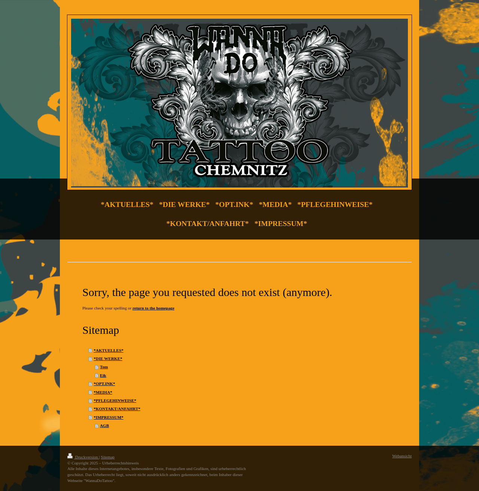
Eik (103, 375)
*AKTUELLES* (108, 350)
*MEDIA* (103, 392)
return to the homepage (153, 308)
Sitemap (108, 457)
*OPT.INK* (104, 383)
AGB (104, 425)
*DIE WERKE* (108, 358)
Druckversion (83, 457)
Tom (104, 367)
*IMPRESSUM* (108, 417)
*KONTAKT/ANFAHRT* (117, 408)
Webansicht (402, 456)
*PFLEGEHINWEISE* (115, 400)
